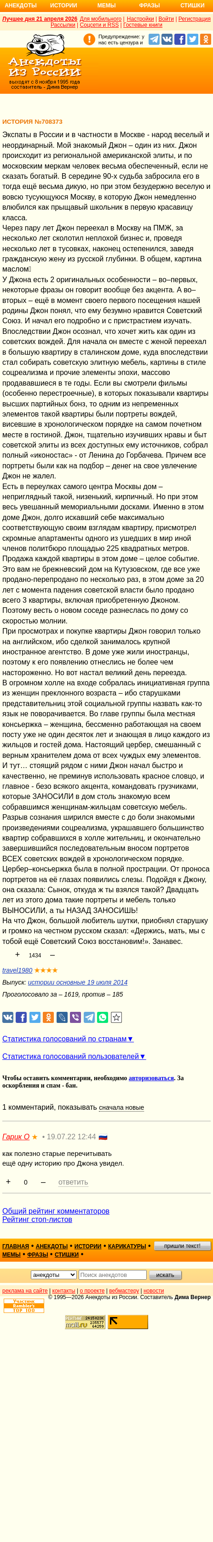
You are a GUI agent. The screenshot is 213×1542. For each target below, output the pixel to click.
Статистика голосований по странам (64, 1039)
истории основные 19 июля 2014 (77, 982)
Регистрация (194, 19)
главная (15, 1246)
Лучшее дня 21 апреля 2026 (39, 19)
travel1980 (17, 970)
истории (88, 1246)
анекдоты (52, 1246)
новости (154, 1291)
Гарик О (15, 1137)
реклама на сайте (25, 1291)
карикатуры (127, 1246)
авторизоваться (151, 1078)
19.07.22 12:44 (71, 1137)
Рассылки (63, 25)
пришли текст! (182, 1246)
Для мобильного (100, 19)
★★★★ (46, 970)
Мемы (107, 5)
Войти (166, 19)
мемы (11, 1255)
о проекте (92, 1291)
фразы (37, 1255)
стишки (67, 1255)
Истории (63, 5)
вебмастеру (124, 1291)
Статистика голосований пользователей (70, 1056)
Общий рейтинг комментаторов (55, 1211)
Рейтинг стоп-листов (37, 1219)
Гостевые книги (142, 25)
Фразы (149, 5)
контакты (63, 1291)
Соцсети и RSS (99, 25)
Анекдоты (21, 5)
